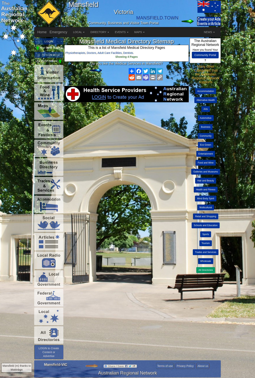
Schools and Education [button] (206, 225)
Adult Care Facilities (110, 52)
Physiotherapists (75, 52)
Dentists (128, 52)
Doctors (91, 52)
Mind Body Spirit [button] (205, 198)
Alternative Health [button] (205, 100)
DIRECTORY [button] (99, 32)
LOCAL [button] (79, 32)
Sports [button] (205, 234)
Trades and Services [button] (205, 252)
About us (202, 366)
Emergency (58, 32)
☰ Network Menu (48, 54)
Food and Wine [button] (205, 162)
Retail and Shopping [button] (205, 216)
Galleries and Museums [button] (205, 171)
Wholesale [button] (205, 261)
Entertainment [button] (205, 153)
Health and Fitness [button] (205, 189)
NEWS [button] (209, 32)
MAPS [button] (139, 32)
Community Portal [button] (205, 55)
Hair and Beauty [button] (205, 180)
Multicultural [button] (205, 207)
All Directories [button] (205, 270)
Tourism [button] (206, 243)
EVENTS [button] (121, 32)
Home (42, 32)
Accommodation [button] (205, 91)
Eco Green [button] (205, 145)
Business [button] (205, 127)
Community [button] (206, 136)
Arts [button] (205, 109)
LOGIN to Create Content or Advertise (48, 352)
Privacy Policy (185, 366)
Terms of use (165, 366)
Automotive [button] (205, 118)
